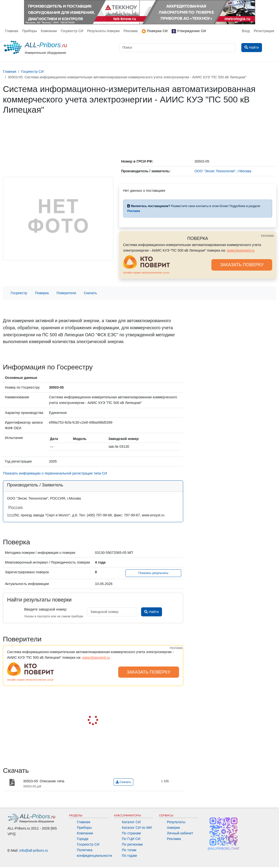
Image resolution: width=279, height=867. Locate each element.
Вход (246, 31)
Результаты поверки (103, 31)
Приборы (29, 31)
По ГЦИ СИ (131, 839)
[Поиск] (177, 47)
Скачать (90, 293)
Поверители (66, 293)
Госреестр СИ (72, 31)
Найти (151, 612)
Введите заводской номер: (45, 609)
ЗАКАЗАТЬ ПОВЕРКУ (242, 264)
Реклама (131, 31)
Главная (11, 31)
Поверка (42, 293)
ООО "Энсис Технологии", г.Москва (223, 171)
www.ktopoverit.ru (241, 250)
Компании (49, 31)
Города (82, 839)
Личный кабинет (180, 833)
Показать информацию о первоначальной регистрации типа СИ (55, 473)
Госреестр (19, 293)
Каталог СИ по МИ (137, 828)
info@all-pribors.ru (33, 850)
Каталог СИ (131, 822)
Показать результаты (153, 573)
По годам (129, 856)
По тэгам (129, 850)
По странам (131, 833)
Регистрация (264, 31)
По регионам (132, 844)
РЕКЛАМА (267, 235)
